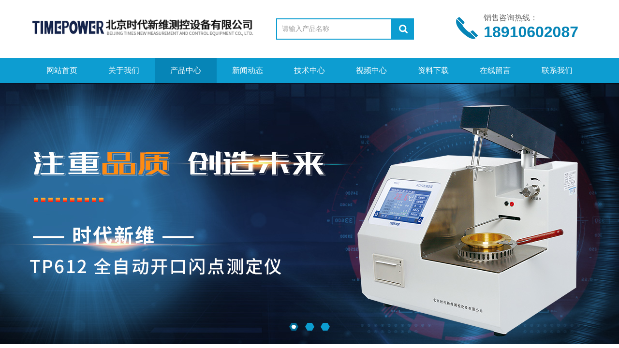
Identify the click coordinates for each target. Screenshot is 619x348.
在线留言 (495, 70)
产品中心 (185, 70)
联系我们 (557, 70)
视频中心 (371, 70)
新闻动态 (247, 70)
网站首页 (61, 70)
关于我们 (123, 70)
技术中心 (309, 70)
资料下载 (433, 70)
